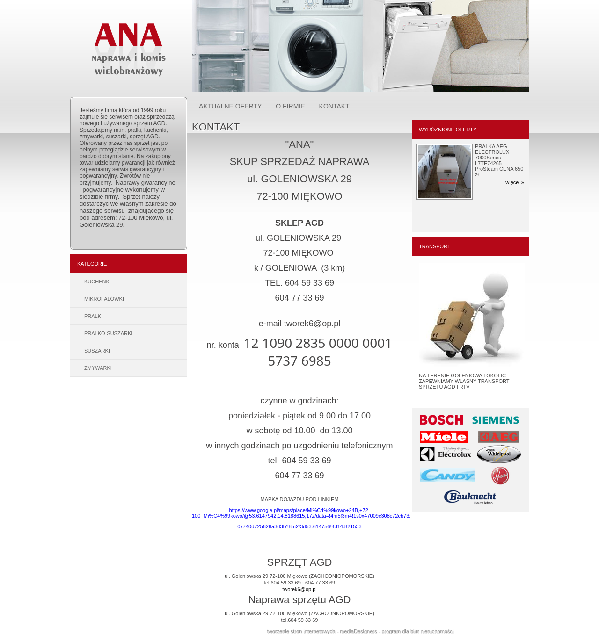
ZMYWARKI (98, 368)
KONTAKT (334, 106)
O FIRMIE (290, 106)
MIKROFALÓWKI (104, 299)
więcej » (514, 182)
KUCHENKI (97, 281)
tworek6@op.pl (299, 589)
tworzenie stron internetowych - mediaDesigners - (324, 631)
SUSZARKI (97, 350)
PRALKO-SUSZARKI (108, 333)
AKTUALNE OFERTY (230, 106)
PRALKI (93, 316)
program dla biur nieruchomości (417, 631)
